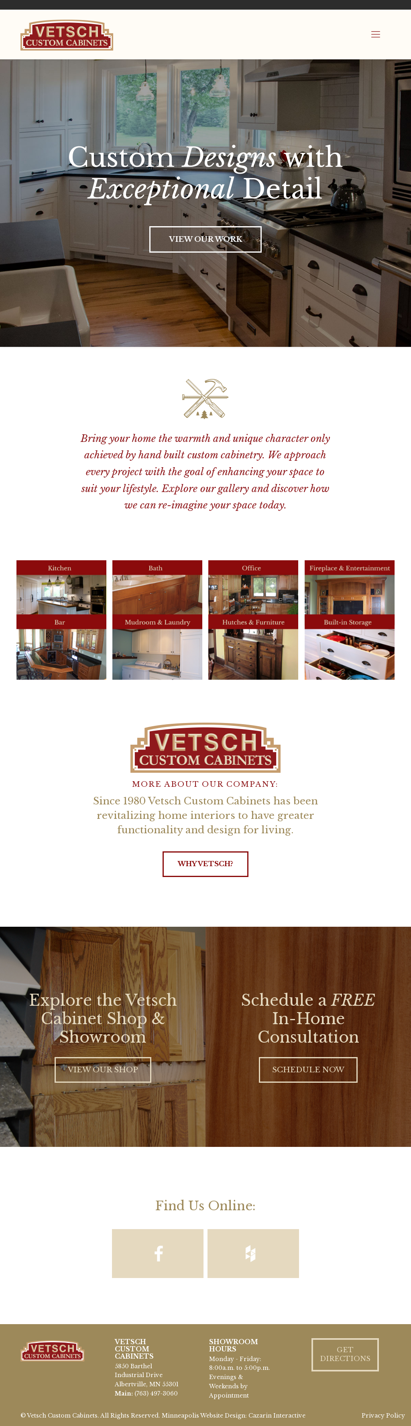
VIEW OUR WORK (205, 239)
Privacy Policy (383, 1415)
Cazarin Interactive (276, 1415)
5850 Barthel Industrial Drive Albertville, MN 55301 (147, 1375)
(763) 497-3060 (156, 1393)
